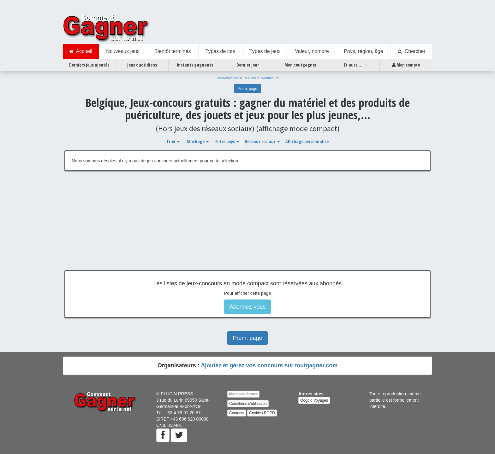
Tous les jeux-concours (260, 78)
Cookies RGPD (262, 413)
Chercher (412, 51)
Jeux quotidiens (142, 65)
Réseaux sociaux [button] (262, 141)
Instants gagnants (195, 65)
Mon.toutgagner (300, 65)
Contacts (236, 413)
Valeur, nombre (312, 51)
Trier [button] (173, 141)
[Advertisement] (247, 225)
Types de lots (220, 51)
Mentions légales (243, 394)
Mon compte (406, 65)
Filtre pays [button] (227, 141)
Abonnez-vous (247, 307)
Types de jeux (265, 51)
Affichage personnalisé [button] (307, 141)
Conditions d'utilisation (248, 403)
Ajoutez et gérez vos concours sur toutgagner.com (269, 365)
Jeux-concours (228, 78)
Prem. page (247, 88)
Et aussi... (353, 65)
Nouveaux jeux (123, 51)
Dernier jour (247, 65)
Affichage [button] (198, 141)
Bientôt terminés (172, 51)
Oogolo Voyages (314, 400)
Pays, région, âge (363, 51)
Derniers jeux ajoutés (89, 65)
